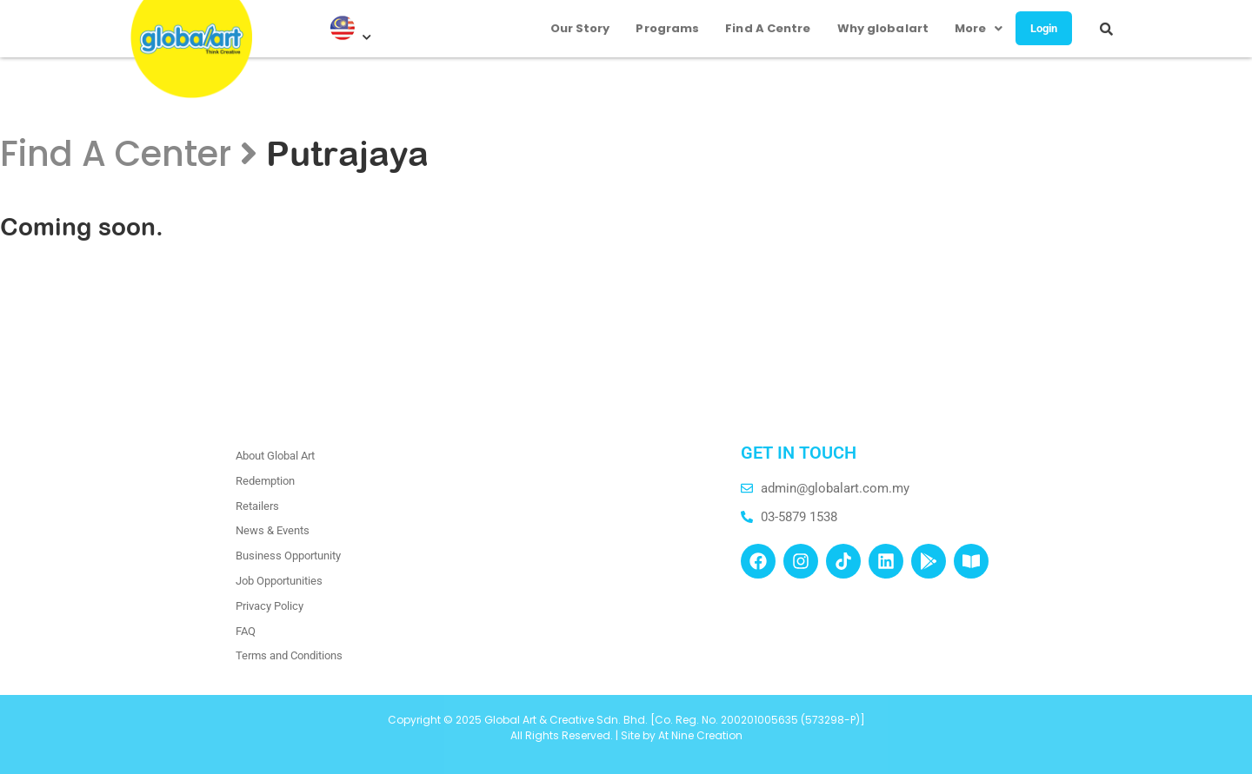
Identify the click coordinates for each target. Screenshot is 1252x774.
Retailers (257, 506)
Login (1040, 22)
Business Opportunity (288, 555)
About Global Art (275, 455)
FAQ (246, 631)
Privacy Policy (269, 605)
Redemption (265, 480)
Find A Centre (758, 22)
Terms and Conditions (289, 655)
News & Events (273, 530)
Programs (658, 22)
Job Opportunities (279, 580)
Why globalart (873, 22)
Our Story (571, 22)
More (969, 22)
